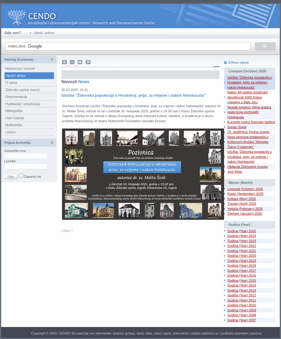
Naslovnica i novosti (19, 68)
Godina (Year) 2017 (241, 270)
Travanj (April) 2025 (241, 203)
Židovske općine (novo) (22, 90)
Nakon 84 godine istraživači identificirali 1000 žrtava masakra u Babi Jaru (247, 97)
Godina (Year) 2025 (241, 231)
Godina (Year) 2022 (241, 245)
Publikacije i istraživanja (22, 104)
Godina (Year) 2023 (241, 241)
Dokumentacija (16, 96)
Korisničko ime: (16, 151)
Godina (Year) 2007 (241, 320)
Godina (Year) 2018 (241, 265)
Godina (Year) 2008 (241, 315)
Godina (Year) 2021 (241, 251)
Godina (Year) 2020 (241, 255)
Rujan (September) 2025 (245, 193)
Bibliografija (13, 111)
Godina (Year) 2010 (241, 305)
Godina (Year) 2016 (241, 275)
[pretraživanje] (127, 46)
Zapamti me (32, 176)
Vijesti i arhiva (15, 75)
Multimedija (13, 125)
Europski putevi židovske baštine (251, 122)
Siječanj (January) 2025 (244, 213)
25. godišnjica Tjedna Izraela (248, 132)
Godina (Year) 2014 (241, 285)
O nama (11, 82)
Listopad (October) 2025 (245, 189)
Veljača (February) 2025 (244, 208)
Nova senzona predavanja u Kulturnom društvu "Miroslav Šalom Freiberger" (247, 142)
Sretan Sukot (237, 127)
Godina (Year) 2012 (241, 295)
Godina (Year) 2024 (241, 236)
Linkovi (10, 132)
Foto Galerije (14, 118)
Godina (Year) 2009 (241, 310)
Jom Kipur (234, 171)
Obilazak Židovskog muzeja (247, 166)
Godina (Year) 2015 (241, 280)
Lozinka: (10, 161)
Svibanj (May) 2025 (241, 199)
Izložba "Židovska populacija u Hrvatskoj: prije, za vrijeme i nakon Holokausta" (249, 82)
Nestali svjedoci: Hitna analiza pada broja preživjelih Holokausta (249, 112)
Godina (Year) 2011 (241, 300)
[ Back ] (66, 230)
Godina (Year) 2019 (241, 260)
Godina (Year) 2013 (241, 290)
